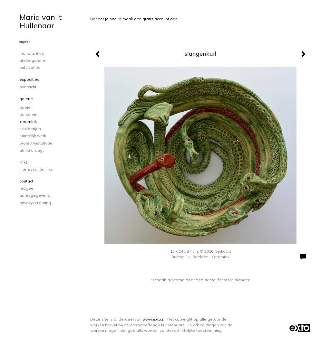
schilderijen (30, 128)
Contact (26, 181)
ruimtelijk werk (32, 135)
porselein (28, 114)
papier (25, 107)
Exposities (29, 79)
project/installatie (36, 143)
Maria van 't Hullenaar (40, 21)
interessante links (36, 169)
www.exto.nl (153, 319)
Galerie (26, 98)
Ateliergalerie (32, 60)
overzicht (27, 86)
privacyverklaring (35, 202)
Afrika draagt (31, 150)
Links (23, 162)
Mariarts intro (31, 53)
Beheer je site (103, 18)
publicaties (29, 67)
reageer (27, 188)
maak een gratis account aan (150, 18)
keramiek (28, 121)
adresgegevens (34, 195)
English (24, 42)
